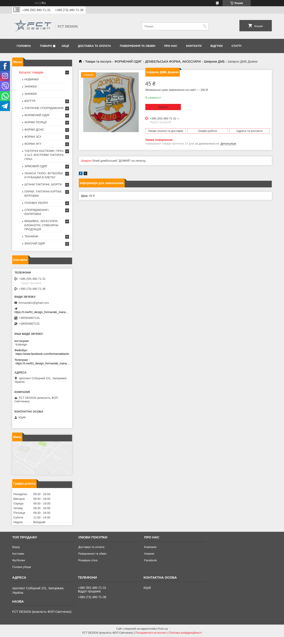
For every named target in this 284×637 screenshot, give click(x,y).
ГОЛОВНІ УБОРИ (36, 202)
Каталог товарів (31, 72)
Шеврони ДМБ (214, 61)
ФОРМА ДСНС (34, 129)
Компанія (150, 547)
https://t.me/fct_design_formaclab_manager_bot (44, 312)
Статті (236, 46)
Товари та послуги (98, 61)
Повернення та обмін (137, 46)
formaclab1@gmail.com (34, 302)
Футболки (18, 560)
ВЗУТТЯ (29, 101)
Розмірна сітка (87, 560)
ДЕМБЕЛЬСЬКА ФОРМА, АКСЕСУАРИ (173, 61)
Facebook (150, 560)
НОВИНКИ (31, 79)
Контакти (194, 46)
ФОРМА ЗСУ (32, 136)
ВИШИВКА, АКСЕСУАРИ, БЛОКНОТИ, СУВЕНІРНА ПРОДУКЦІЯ (41, 225)
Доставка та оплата (94, 46)
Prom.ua (163, 628)
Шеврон (86, 160)
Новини (149, 553)
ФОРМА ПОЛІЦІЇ (35, 122)
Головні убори (21, 567)
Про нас (170, 46)
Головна (24, 46)
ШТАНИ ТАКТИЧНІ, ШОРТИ (43, 184)
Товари (46, 46)
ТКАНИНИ (31, 236)
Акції (65, 46)
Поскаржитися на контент (151, 632)
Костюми (18, 553)
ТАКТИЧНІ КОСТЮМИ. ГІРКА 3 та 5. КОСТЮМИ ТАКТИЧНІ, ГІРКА (44, 155)
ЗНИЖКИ (30, 86)
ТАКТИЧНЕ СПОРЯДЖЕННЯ (43, 108)
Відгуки (216, 46)
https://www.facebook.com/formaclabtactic (42, 353)
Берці (16, 547)
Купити (163, 107)
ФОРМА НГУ (32, 143)
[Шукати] (205, 26)
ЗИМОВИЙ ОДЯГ (35, 166)
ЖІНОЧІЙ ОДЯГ (34, 243)
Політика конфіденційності (185, 632)
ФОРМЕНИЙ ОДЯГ (128, 61)
